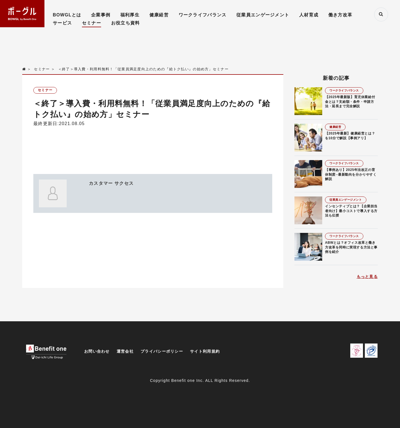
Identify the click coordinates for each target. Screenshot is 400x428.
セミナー (91, 23)
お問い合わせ (97, 351)
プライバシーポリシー (162, 351)
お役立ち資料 (125, 23)
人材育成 (308, 15)
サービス (62, 23)
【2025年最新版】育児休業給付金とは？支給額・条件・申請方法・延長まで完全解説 (350, 101)
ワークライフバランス (203, 15)
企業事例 (100, 15)
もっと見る (367, 276)
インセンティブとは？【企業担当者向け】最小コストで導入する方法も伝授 (351, 211)
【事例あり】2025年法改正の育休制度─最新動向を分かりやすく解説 (351, 174)
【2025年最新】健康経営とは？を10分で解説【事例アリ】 (350, 135)
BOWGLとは (67, 15)
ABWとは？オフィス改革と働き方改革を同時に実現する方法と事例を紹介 (351, 247)
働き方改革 (340, 15)
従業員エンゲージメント (262, 15)
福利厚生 (129, 15)
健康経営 (159, 15)
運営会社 (125, 351)
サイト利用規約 (205, 351)
